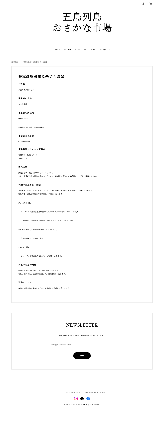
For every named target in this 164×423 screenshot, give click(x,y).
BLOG (93, 50)
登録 (82, 356)
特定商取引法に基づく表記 (95, 392)
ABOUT (67, 50)
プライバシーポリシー (72, 392)
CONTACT (105, 50)
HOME (57, 50)
